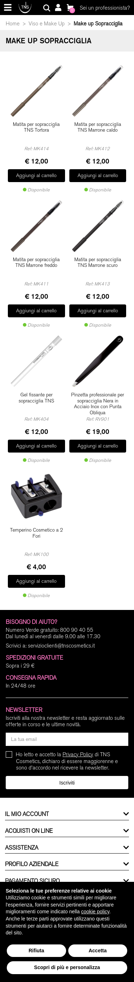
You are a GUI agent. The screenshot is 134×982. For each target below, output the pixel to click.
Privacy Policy (78, 754)
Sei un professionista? (105, 8)
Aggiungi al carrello (36, 175)
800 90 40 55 (76, 630)
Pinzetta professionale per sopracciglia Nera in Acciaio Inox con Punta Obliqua (97, 404)
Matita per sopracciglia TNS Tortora (36, 127)
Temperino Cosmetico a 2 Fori (36, 533)
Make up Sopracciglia (98, 23)
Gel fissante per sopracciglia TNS (36, 398)
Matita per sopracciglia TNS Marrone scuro (97, 263)
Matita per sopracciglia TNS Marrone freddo (36, 263)
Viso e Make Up (47, 23)
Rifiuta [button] (36, 950)
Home (13, 23)
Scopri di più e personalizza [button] (67, 967)
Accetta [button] (98, 950)
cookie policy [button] (95, 911)
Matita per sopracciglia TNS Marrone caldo (97, 127)
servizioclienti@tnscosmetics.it (61, 646)
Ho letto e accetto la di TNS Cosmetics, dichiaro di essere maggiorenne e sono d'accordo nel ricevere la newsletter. (67, 761)
